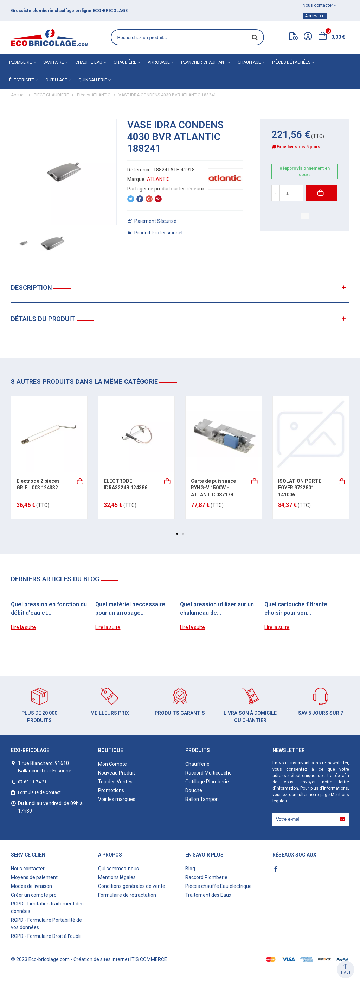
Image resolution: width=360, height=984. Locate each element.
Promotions (111, 790)
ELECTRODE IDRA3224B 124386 (125, 484)
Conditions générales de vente (131, 886)
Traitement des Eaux (208, 895)
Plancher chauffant (203, 62)
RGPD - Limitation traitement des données (47, 907)
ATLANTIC (158, 179)
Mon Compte (112, 764)
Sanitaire (53, 62)
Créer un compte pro (34, 895)
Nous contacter (28, 868)
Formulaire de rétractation (127, 895)
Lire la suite (23, 627)
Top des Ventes (115, 781)
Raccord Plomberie (206, 877)
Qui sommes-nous (118, 868)
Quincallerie (92, 79)
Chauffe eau (88, 62)
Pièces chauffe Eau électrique (218, 886)
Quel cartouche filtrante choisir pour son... (295, 608)
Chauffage (249, 62)
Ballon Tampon (202, 799)
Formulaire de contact (39, 792)
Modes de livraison (31, 886)
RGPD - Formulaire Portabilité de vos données (46, 923)
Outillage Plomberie (207, 781)
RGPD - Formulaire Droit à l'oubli (46, 936)
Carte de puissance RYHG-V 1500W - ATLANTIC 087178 (213, 487)
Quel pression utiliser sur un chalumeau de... (217, 608)
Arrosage (159, 62)
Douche (193, 790)
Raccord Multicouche (208, 773)
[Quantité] (287, 193)
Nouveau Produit (116, 773)
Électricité (21, 79)
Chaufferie (197, 764)
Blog (190, 868)
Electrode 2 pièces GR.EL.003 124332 (38, 484)
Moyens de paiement (34, 877)
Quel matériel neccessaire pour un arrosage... (130, 608)
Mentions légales (117, 877)
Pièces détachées (291, 62)
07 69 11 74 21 (32, 781)
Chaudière (125, 62)
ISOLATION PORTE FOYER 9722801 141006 (299, 487)
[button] (177, 534)
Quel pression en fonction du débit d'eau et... (49, 608)
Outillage (56, 79)
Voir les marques (116, 799)
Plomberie (20, 62)
